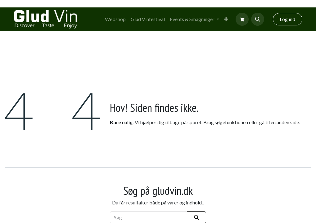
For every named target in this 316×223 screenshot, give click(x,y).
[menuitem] (115, 19)
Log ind (287, 19)
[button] (257, 19)
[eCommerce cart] (242, 19)
